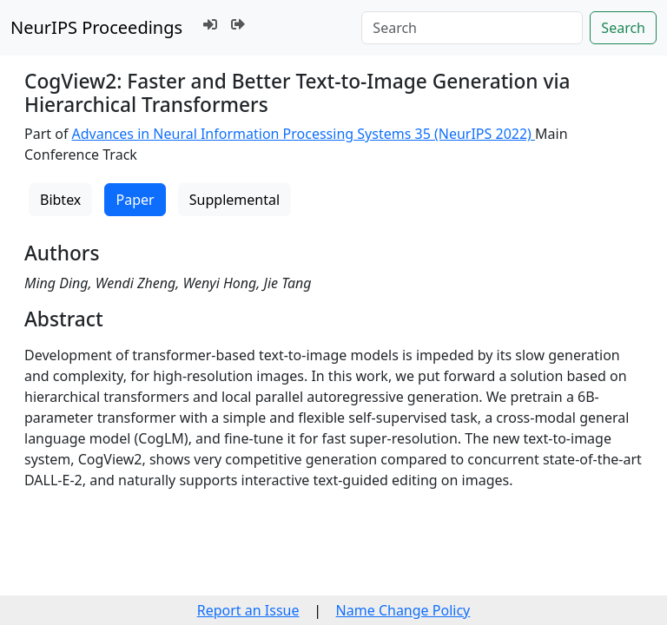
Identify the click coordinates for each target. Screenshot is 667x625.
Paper (135, 199)
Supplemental (234, 199)
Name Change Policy (403, 610)
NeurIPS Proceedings (96, 27)
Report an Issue (248, 610)
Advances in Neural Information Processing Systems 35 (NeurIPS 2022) (304, 133)
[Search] (472, 27)
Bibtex (60, 199)
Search (623, 27)
